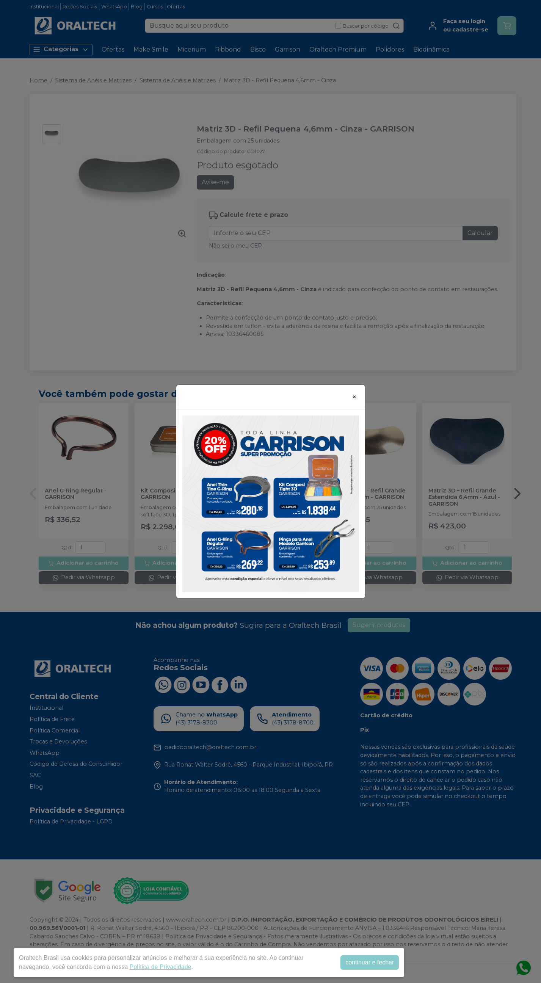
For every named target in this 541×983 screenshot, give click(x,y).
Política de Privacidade (160, 967)
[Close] (354, 397)
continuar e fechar (369, 962)
